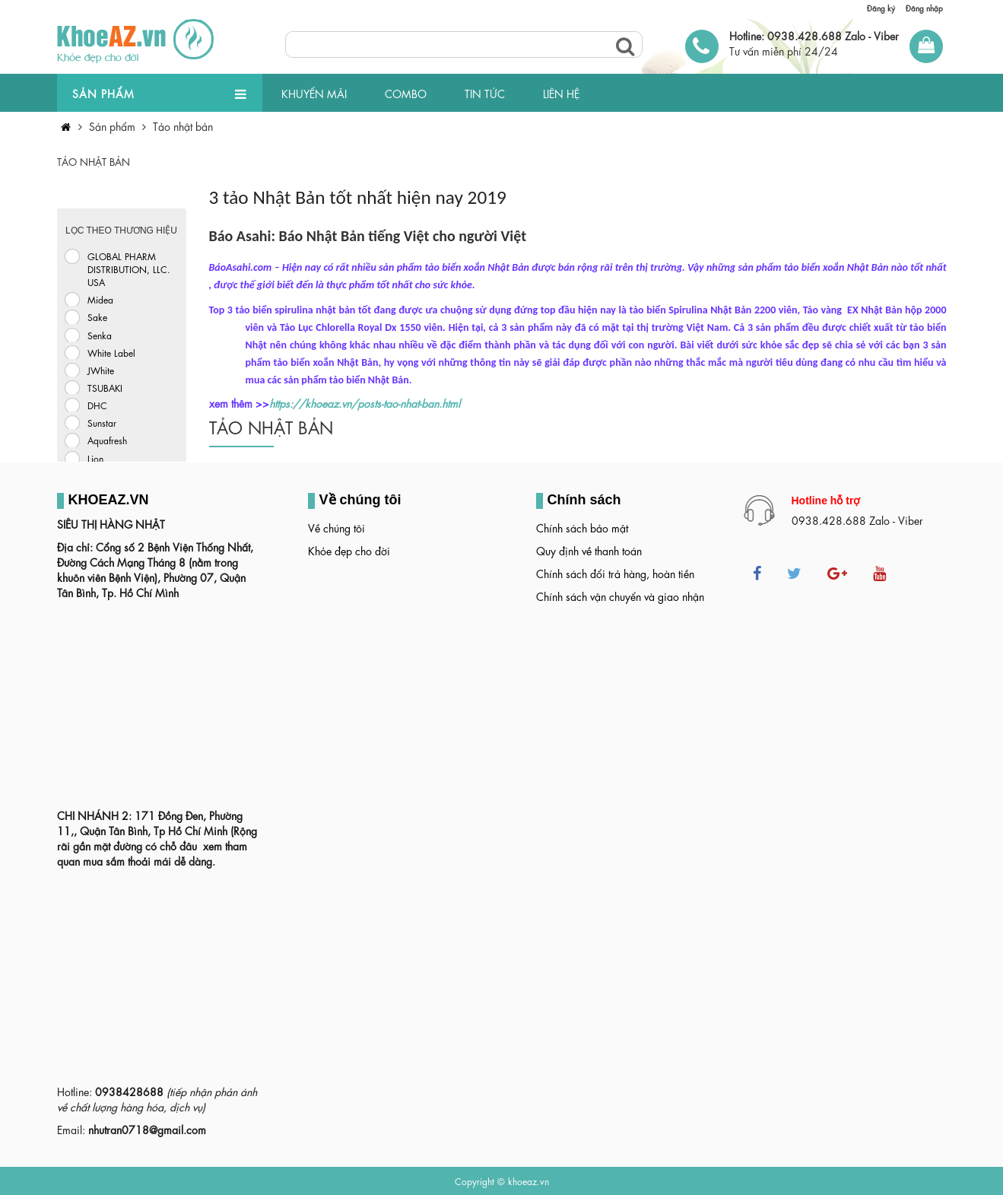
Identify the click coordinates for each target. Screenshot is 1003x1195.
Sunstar (101, 422)
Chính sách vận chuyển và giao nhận (620, 595)
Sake (97, 316)
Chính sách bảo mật (582, 527)
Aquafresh (107, 440)
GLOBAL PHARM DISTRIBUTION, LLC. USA (128, 268)
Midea (100, 299)
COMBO (406, 93)
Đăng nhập (924, 7)
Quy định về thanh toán (589, 550)
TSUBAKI (104, 387)
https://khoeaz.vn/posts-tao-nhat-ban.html (364, 402)
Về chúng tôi (336, 527)
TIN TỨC (485, 93)
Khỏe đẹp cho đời (349, 550)
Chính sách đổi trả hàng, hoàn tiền (615, 573)
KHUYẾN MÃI (314, 93)
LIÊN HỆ (561, 93)
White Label (111, 352)
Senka (99, 335)
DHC (97, 405)
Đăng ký (881, 7)
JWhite (100, 370)
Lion (95, 458)
